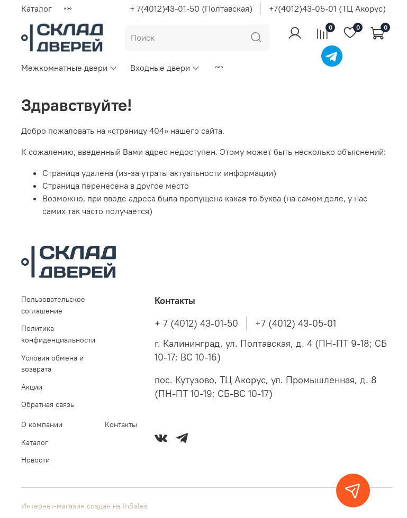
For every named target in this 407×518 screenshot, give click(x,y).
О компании (41, 424)
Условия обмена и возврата (52, 363)
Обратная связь (47, 404)
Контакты (121, 424)
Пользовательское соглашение (53, 305)
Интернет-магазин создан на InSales (84, 506)
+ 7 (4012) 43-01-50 (196, 323)
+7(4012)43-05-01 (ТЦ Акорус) (327, 8)
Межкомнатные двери (69, 67)
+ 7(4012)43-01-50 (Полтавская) (191, 8)
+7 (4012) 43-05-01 (295, 323)
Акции (31, 387)
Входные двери (165, 67)
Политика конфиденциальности (58, 334)
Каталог (36, 8)
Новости (35, 460)
